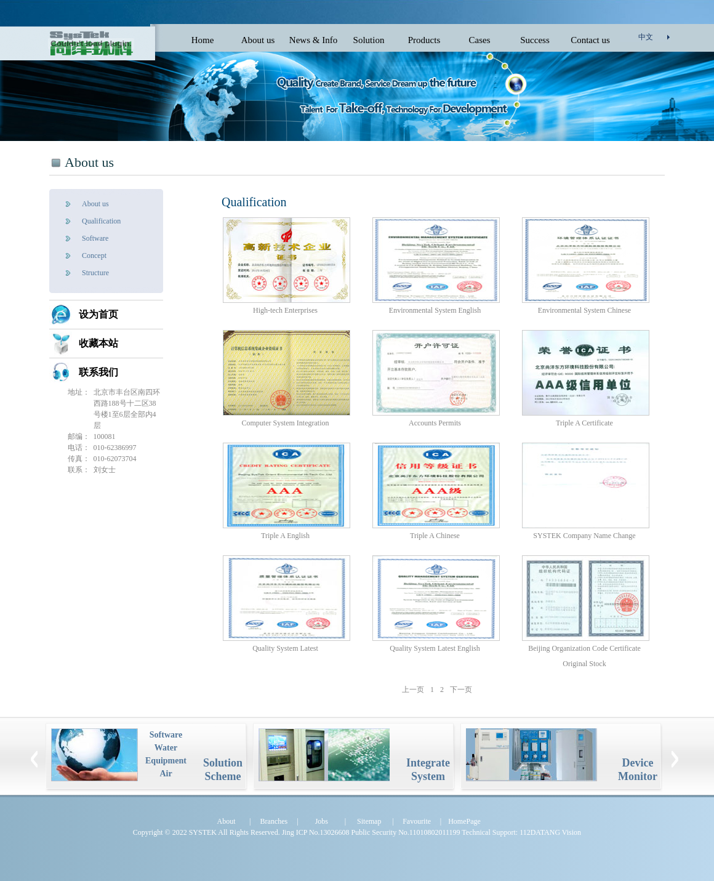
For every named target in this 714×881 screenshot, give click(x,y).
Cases (480, 40)
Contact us (590, 40)
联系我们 (98, 372)
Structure (95, 272)
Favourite (417, 821)
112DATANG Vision (550, 832)
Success (535, 40)
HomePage (464, 821)
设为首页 (98, 314)
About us (258, 40)
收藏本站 (98, 343)
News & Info (313, 40)
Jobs (321, 821)
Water (165, 747)
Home (202, 40)
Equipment (166, 760)
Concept (94, 255)
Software (95, 238)
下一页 (461, 689)
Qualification (101, 221)
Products (424, 40)
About (226, 821)
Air (165, 773)
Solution (369, 40)
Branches (274, 821)
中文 (645, 37)
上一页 (413, 689)
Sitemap (369, 821)
